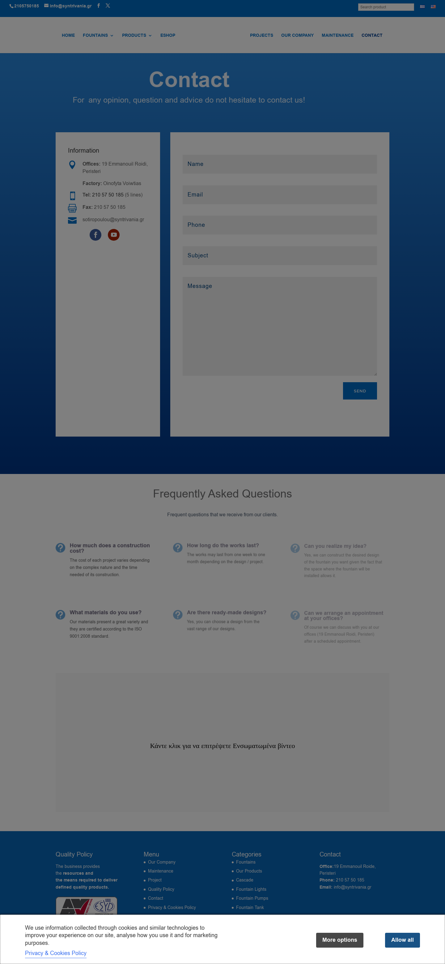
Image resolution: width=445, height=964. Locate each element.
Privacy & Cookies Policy (56, 953)
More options (339, 940)
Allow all (402, 940)
